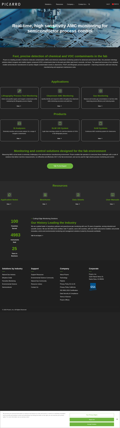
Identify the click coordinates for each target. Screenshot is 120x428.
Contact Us (83, 4)
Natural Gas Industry (8, 274)
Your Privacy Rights (91, 415)
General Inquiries (24, 17)
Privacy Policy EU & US (67, 283)
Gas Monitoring (40, 31)
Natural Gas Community (39, 280)
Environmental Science (9, 283)
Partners (21, 25)
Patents (62, 280)
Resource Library (36, 283)
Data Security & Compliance (69, 293)
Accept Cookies (91, 424)
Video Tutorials (27, 31)
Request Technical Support (27, 21)
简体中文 (115, 4)
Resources (60, 4)
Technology (63, 277)
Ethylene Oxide (7, 277)
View (18, 105)
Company (71, 4)
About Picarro (64, 274)
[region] (60, 419)
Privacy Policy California (68, 286)
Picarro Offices (65, 299)
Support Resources (24, 20)
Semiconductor (7, 286)
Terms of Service (65, 296)
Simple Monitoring (15, 31)
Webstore (28, 34)
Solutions (49, 4)
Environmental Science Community (42, 277)
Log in (108, 4)
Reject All (92, 419)
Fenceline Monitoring (9, 280)
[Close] (117, 419)
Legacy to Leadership (15, 35)
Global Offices (23, 23)
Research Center (28, 36)
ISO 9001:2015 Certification (69, 290)
